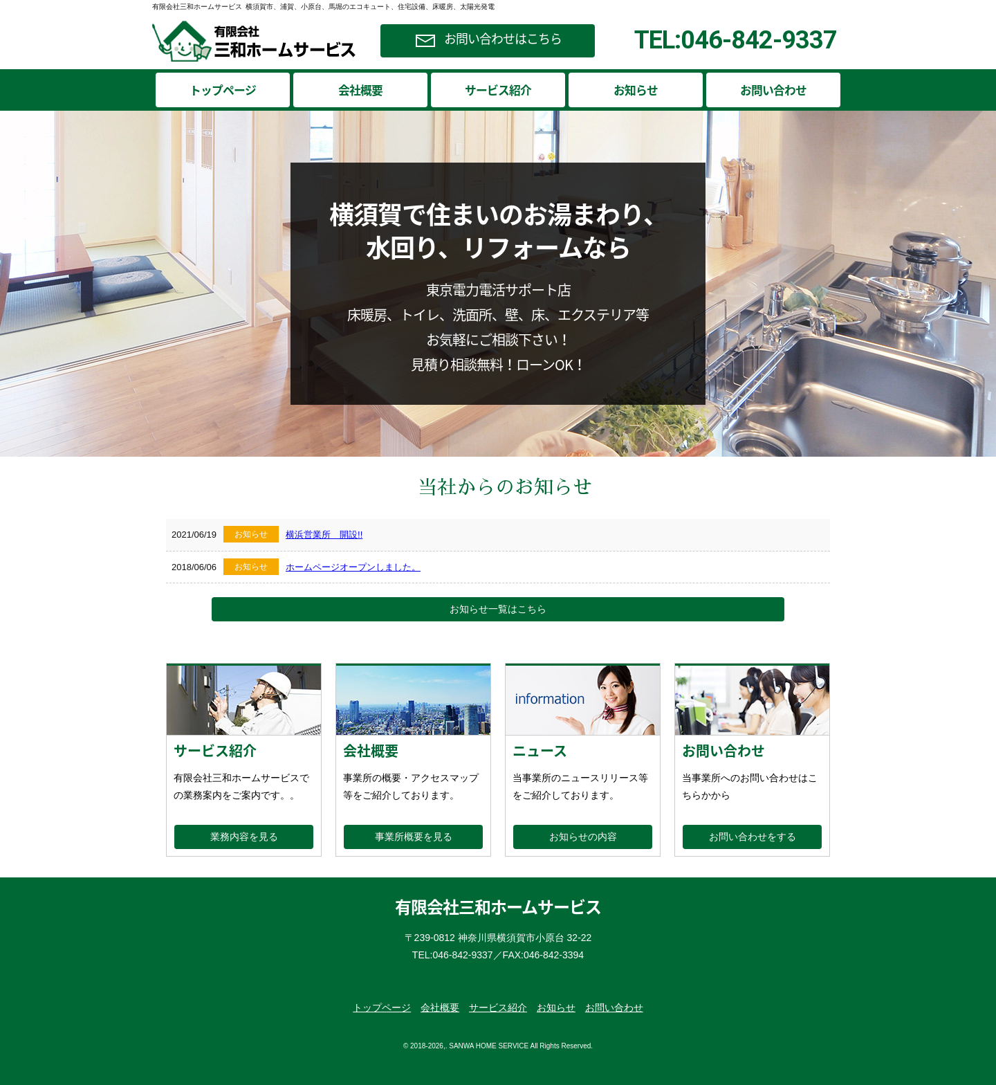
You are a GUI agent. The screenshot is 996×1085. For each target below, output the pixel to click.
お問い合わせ (773, 90)
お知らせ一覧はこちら (498, 608)
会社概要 (360, 90)
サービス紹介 (498, 90)
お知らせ (636, 90)
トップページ (223, 90)
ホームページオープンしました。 (353, 567)
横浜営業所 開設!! (324, 534)
